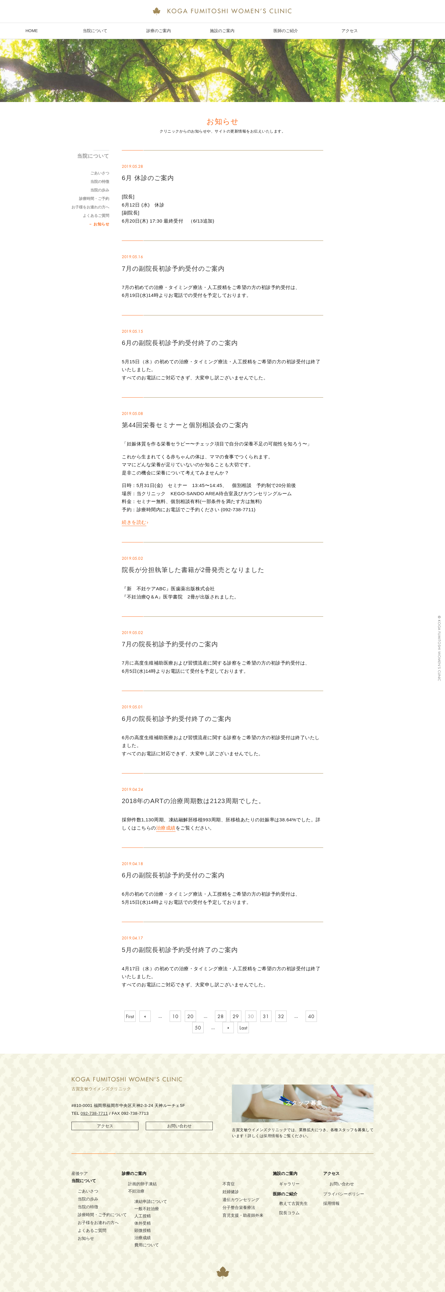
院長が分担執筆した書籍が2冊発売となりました (193, 569)
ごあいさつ (99, 173)
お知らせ (101, 224)
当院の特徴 (99, 181)
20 (190, 1016)
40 (311, 1016)
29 (236, 1016)
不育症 (228, 1184)
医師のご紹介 (285, 30)
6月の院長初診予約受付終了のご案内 (176, 718)
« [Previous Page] (145, 1016)
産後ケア (79, 1173)
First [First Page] (130, 1016)
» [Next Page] (228, 1028)
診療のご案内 (158, 30)
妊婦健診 (230, 1191)
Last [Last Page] (243, 1028)
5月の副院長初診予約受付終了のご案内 (180, 949)
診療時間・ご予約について (102, 1214)
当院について (95, 30)
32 (281, 1016)
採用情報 (271, 1136)
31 (266, 1016)
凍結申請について (150, 1201)
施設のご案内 (222, 30)
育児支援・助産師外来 (242, 1215)
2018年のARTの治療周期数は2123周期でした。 (193, 800)
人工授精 (142, 1216)
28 (220, 1016)
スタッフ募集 (304, 1103)
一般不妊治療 (146, 1208)
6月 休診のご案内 (148, 177)
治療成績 (166, 827)
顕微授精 (142, 1230)
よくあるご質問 (96, 215)
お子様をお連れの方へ (90, 207)
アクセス (349, 30)
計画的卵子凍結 (142, 1184)
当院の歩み (99, 190)
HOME (31, 30)
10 (175, 1016)
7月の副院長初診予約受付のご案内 (173, 268)
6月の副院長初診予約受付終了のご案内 (180, 342)
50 (198, 1028)
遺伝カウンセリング (240, 1199)
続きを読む (134, 522)
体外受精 (142, 1223)
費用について (146, 1245)
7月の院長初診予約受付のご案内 (170, 644)
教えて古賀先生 (293, 1203)
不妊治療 (136, 1191)
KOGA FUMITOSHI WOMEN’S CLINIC (222, 11)
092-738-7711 (94, 1113)
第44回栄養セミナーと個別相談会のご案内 (185, 425)
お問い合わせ (179, 1126)
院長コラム (289, 1212)
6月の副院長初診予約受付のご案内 (173, 875)
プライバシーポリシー (343, 1194)
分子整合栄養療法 (238, 1207)
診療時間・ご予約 (94, 198)
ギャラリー (289, 1184)
